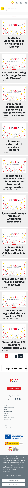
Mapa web (6, 421)
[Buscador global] (14, 9)
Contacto (5, 405)
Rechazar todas (13, 480)
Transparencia (6, 423)
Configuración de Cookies (13, 475)
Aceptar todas (13, 484)
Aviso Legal (6, 413)
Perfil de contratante (8, 425)
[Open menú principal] (1, 2)
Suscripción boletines (14, 388)
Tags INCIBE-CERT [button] (14, 368)
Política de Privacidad (8, 411)
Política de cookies (7, 419)
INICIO (8, 17)
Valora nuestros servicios (9, 407)
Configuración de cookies (9, 417)
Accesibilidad (6, 415)
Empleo (5, 409)
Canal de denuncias (7, 427)
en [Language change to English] (3, 8)
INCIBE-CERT (13, 17)
